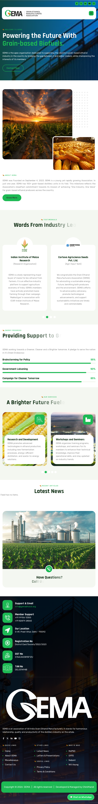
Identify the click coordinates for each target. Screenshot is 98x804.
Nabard (72, 760)
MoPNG (72, 751)
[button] (43, 317)
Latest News (43, 751)
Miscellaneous (11, 760)
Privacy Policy (43, 767)
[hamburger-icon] (91, 13)
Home (7, 751)
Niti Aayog (73, 764)
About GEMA (11, 755)
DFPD (71, 755)
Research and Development (71, 439)
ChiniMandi (88, 787)
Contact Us (10, 764)
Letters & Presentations (48, 755)
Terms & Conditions (46, 771)
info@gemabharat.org (25, 606)
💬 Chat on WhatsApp (81, 797)
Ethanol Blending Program (22, 439)
